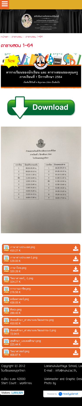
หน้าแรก (4, 37)
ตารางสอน (17, 37)
